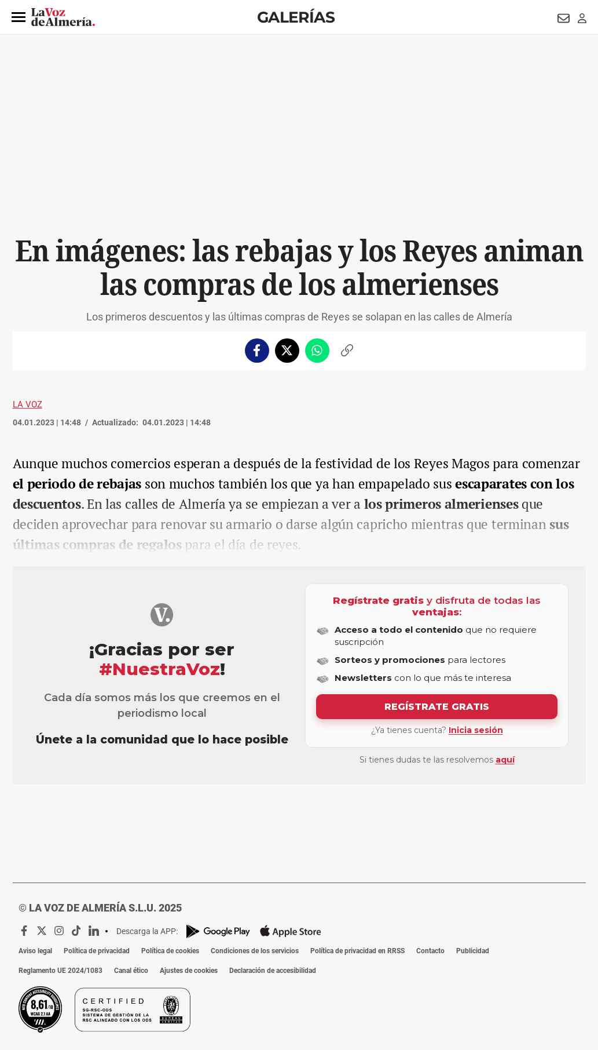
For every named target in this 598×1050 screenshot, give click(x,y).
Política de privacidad (97, 951)
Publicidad (472, 951)
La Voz (27, 404)
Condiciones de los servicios (255, 951)
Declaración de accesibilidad (272, 971)
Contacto (430, 951)
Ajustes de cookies (189, 971)
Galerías (296, 17)
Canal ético (131, 971)
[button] (18, 17)
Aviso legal (35, 951)
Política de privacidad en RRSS (357, 951)
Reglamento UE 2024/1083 (60, 971)
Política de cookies (170, 951)
